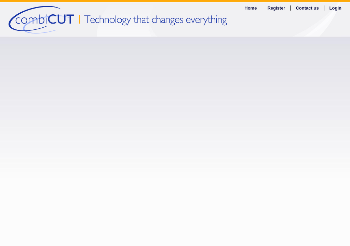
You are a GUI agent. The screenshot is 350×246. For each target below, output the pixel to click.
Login (335, 8)
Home (250, 8)
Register (276, 8)
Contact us (307, 8)
